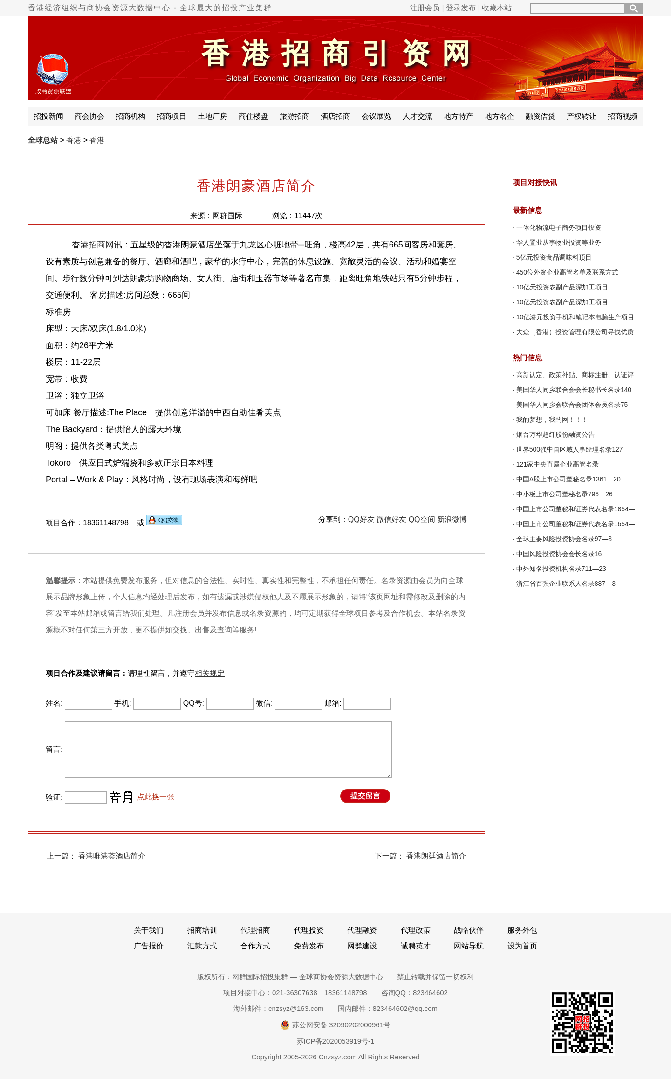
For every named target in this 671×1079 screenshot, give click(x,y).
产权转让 (581, 116)
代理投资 (309, 930)
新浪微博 (452, 519)
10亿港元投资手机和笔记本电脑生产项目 (575, 317)
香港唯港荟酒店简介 (111, 856)
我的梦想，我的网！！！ (552, 419)
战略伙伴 (469, 930)
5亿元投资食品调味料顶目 (554, 257)
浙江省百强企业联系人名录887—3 (566, 583)
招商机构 (130, 116)
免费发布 (309, 946)
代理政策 (416, 930)
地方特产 (458, 116)
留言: (54, 749)
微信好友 (391, 519)
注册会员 (425, 8)
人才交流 (417, 116)
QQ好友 (361, 519)
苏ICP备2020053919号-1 (336, 1041)
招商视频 (622, 116)
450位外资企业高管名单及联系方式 (567, 272)
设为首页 (522, 946)
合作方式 (255, 946)
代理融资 (362, 930)
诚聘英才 (416, 946)
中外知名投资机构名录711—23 (561, 568)
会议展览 (376, 116)
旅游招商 (294, 116)
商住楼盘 (253, 116)
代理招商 (255, 930)
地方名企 (499, 116)
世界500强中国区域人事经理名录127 (569, 449)
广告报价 (149, 946)
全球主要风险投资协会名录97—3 (564, 539)
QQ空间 (422, 519)
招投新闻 (48, 116)
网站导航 (469, 946)
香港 (73, 140)
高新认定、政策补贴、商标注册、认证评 (575, 374)
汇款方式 (202, 946)
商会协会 (89, 116)
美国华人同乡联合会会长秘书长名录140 (573, 389)
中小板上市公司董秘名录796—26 (564, 494)
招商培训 (202, 930)
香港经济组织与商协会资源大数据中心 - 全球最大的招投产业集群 (150, 8)
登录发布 (461, 8)
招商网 (101, 244)
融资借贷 (540, 116)
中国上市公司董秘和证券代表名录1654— (575, 509)
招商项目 (171, 116)
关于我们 (149, 930)
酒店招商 (335, 116)
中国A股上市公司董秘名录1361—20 (568, 479)
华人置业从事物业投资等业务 (558, 242)
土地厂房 (212, 116)
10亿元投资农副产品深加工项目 (562, 287)
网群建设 (362, 946)
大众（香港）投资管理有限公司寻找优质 (575, 332)
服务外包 (522, 930)
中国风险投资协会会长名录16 (559, 553)
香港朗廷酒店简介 (436, 856)
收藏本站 (497, 8)
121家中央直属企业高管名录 (557, 464)
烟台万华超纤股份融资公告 (555, 434)
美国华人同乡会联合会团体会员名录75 (572, 404)
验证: (54, 797)
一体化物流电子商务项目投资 (558, 227)
